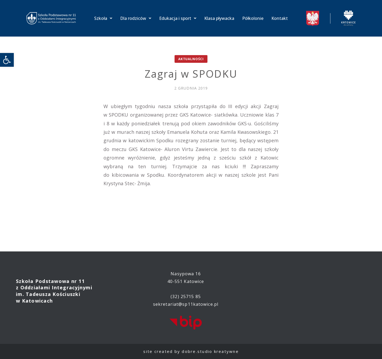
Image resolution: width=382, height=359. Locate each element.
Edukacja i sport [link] (177, 18)
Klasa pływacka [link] (219, 18)
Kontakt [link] (279, 18)
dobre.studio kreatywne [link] (210, 351)
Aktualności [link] (191, 59)
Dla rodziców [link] (135, 18)
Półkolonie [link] (252, 18)
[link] (7, 60)
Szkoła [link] (103, 18)
